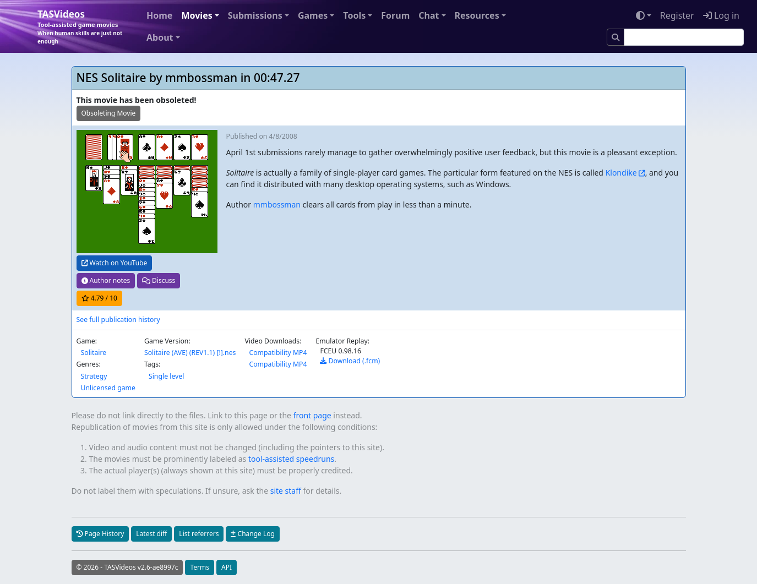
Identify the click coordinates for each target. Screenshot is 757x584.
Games (313, 15)
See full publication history (118, 319)
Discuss (158, 280)
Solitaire (94, 352)
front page (312, 415)
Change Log (252, 533)
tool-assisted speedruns (291, 459)
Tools (354, 15)
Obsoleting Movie (108, 113)
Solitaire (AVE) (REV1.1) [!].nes (190, 352)
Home (159, 15)
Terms (199, 567)
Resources (477, 15)
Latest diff (151, 533)
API (226, 567)
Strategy (94, 376)
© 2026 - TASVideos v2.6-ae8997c (127, 567)
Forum (395, 15)
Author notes (105, 280)
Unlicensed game (108, 387)
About (159, 37)
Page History (100, 533)
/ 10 (99, 298)
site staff (285, 490)
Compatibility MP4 (278, 352)
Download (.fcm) (350, 360)
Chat (428, 15)
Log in (721, 15)
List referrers (199, 533)
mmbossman (277, 204)
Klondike (621, 172)
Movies (196, 15)
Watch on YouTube (114, 263)
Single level (166, 376)
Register (677, 15)
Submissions (255, 15)
